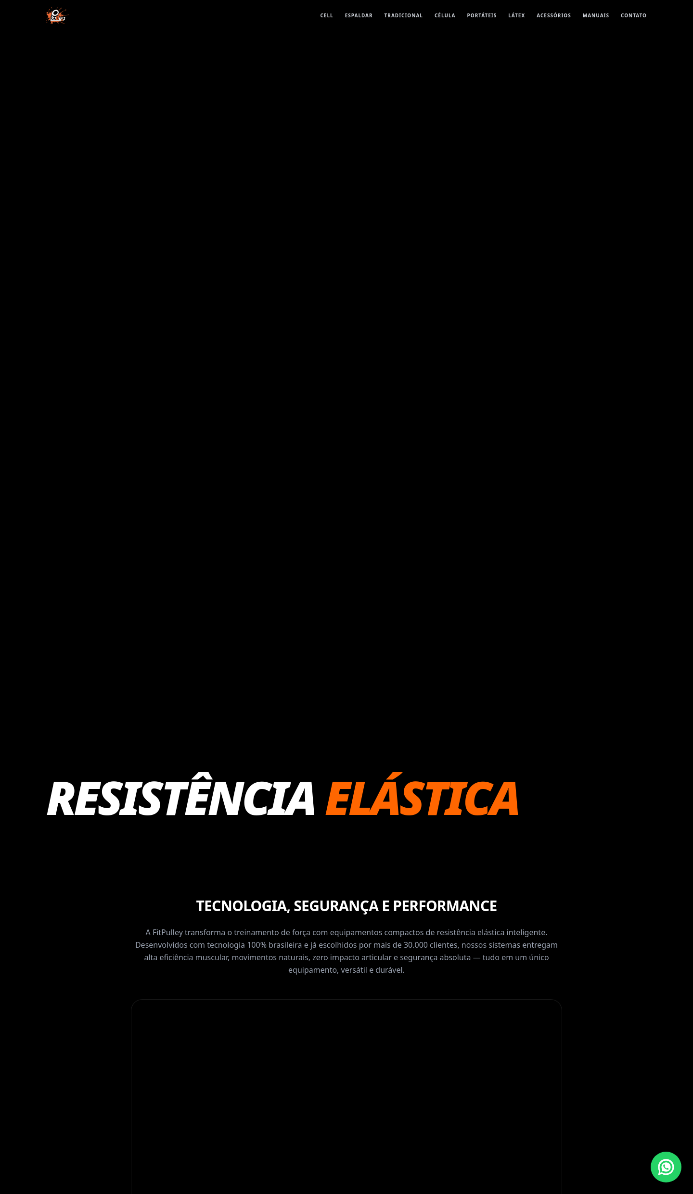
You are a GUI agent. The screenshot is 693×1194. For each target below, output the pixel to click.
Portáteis (482, 15)
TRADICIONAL (404, 15)
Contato (634, 15)
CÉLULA (445, 15)
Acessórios (554, 15)
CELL (326, 15)
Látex (516, 15)
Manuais (596, 15)
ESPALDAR (359, 15)
